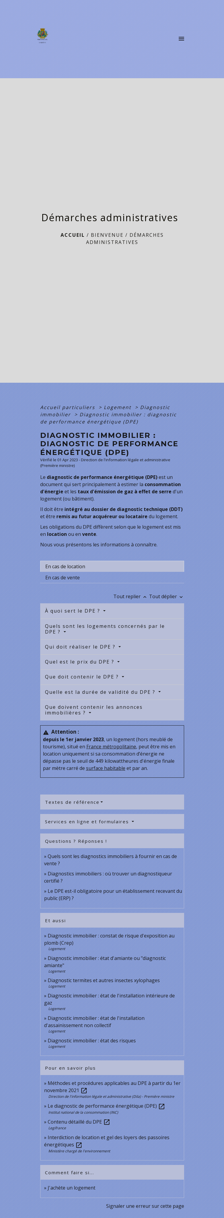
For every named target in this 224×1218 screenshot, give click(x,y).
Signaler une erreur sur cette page (145, 1206)
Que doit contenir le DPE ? (83, 676)
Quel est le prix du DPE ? (80, 661)
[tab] (112, 566)
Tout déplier (166, 596)
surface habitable (105, 768)
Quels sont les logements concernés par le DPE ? (105, 629)
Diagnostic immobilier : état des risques (92, 1040)
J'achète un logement (71, 1187)
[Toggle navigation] (181, 38)
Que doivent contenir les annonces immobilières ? (94, 710)
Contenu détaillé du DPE (79, 1121)
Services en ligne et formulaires (88, 821)
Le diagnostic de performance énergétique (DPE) (106, 1106)
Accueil (73, 235)
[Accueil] (44, 39)
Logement (118, 407)
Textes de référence (72, 802)
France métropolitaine (111, 746)
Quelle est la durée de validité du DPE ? (101, 692)
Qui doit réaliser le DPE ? (81, 646)
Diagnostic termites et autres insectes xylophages (104, 980)
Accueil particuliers (68, 407)
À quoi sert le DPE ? (73, 611)
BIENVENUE (107, 235)
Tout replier (131, 596)
